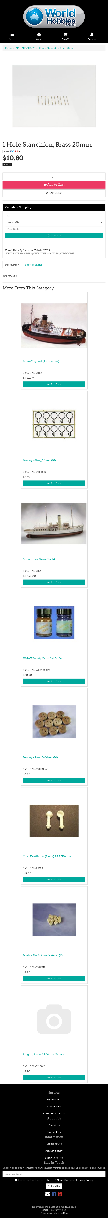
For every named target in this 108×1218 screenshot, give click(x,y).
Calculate (54, 235)
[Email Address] (54, 1174)
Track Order (54, 1106)
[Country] (54, 222)
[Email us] (47, 1193)
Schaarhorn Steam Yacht (39, 559)
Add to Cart (54, 184)
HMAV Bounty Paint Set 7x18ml (43, 658)
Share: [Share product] (12, 151)
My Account (54, 1099)
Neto (65, 1213)
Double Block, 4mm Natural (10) (43, 955)
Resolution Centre (54, 1113)
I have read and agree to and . (54, 1180)
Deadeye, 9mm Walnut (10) (40, 757)
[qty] (54, 216)
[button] (54, 193)
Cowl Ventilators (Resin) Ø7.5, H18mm (47, 856)
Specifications (33, 264)
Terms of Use (54, 1143)
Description (12, 264)
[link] (54, 1193)
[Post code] (54, 229)
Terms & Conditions (58, 1180)
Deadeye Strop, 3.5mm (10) (39, 460)
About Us (54, 1125)
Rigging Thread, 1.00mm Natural (44, 1054)
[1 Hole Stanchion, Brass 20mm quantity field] (54, 176)
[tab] (12, 264)
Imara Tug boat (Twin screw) (41, 361)
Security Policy (54, 1157)
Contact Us (54, 1132)
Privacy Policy (54, 1150)
